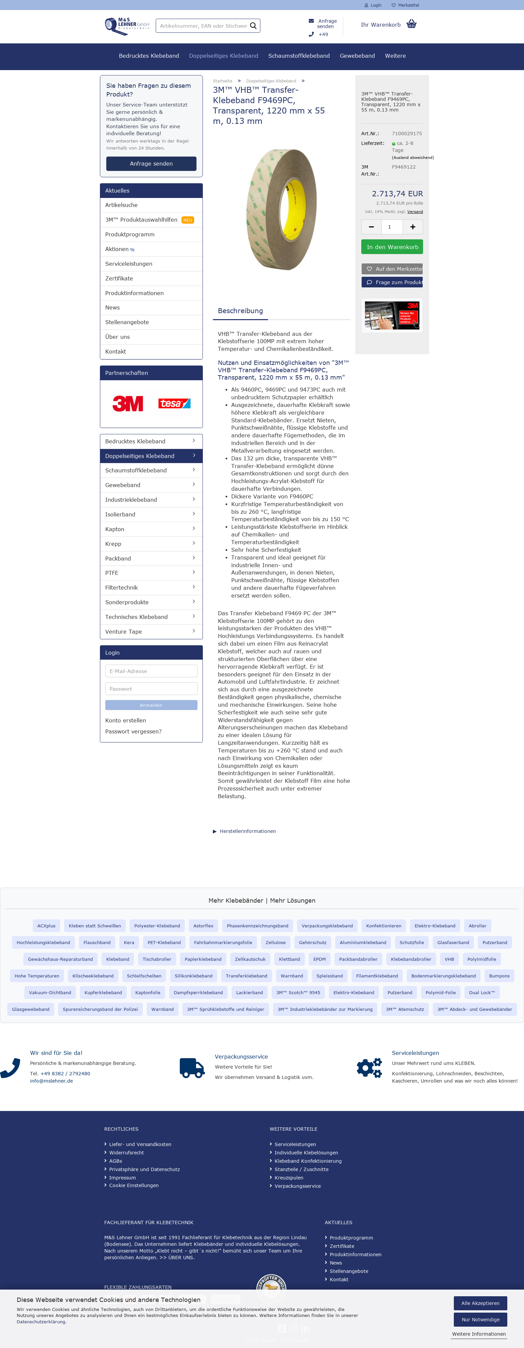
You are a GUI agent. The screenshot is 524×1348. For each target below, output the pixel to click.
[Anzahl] (392, 226)
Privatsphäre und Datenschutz (144, 1169)
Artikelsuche (121, 205)
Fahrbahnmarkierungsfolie (223, 942)
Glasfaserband (453, 942)
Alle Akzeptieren (481, 1303)
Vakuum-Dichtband (50, 992)
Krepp (113, 544)
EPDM (319, 959)
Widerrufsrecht (126, 1152)
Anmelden (151, 705)
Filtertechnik (121, 588)
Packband (118, 558)
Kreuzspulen (289, 1177)
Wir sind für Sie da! (56, 1053)
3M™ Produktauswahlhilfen (149, 220)
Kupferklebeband (103, 992)
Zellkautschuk (250, 959)
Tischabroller (157, 959)
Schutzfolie (412, 942)
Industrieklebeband (131, 500)
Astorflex (203, 925)
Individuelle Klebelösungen (306, 1152)
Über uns (117, 337)
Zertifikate (119, 278)
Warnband (292, 975)
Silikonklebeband (194, 975)
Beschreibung (240, 310)
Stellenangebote (127, 322)
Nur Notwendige (481, 1319)
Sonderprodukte (127, 602)
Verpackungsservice (241, 1057)
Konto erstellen (125, 720)
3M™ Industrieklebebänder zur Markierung (325, 1009)
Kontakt (115, 352)
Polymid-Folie (441, 992)
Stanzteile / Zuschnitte (302, 1169)
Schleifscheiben (144, 975)
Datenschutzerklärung (41, 1321)
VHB (449, 959)
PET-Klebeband (164, 942)
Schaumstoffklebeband (299, 56)
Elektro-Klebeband (435, 925)
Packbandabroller (358, 959)
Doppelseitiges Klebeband (223, 56)
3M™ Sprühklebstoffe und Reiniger (225, 1009)
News (112, 307)
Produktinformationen (134, 293)
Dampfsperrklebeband (198, 992)
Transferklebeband (246, 975)
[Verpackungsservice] (192, 1068)
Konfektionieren (383, 925)
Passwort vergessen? (133, 731)
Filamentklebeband (377, 975)
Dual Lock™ (482, 992)
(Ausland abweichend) (413, 157)
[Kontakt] (10, 1068)
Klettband (289, 959)
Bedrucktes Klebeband (149, 56)
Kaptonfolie (147, 992)
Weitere (395, 56)
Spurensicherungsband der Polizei (100, 1009)
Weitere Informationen (479, 1334)
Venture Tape (123, 632)
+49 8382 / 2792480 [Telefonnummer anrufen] (65, 1073)
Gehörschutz (312, 942)
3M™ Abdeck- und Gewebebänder (474, 1009)
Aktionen (119, 249)
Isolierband (120, 514)
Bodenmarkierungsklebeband (443, 975)
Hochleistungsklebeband (43, 942)
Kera (129, 942)
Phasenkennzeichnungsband (257, 925)
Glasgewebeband (30, 1009)
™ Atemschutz (408, 1009)
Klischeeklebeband (93, 975)
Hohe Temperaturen (37, 975)
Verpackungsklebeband (327, 925)
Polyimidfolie (482, 959)
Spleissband (329, 975)
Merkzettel (405, 5)
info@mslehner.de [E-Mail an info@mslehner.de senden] (51, 1081)
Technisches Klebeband (136, 617)
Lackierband (249, 992)
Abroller (478, 925)
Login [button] (373, 5)
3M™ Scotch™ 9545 (298, 992)
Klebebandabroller (411, 959)
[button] (371, 226)
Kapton (114, 529)
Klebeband (117, 959)
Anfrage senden (327, 23)
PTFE (111, 573)
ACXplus (46, 925)
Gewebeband (357, 56)
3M (389, 1009)
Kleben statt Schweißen (95, 925)
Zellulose (276, 942)
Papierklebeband (203, 959)
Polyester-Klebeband (157, 925)
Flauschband (97, 942)
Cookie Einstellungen (134, 1185)
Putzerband (495, 942)
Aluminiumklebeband (363, 942)
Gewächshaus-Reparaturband (60, 959)
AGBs (115, 1161)
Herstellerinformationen (248, 831)
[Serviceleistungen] (369, 1068)
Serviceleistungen (128, 264)
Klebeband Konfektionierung (308, 1161)
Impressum (122, 1177)
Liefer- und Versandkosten (140, 1144)
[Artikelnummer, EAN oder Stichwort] (253, 26)
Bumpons (499, 975)
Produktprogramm (130, 234)
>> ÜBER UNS (176, 1257)
